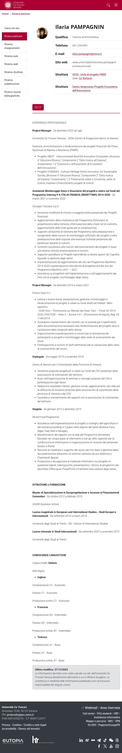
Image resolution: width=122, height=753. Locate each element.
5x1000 (92, 724)
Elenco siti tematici (29, 728)
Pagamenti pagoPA (109, 724)
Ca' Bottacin (85, 78)
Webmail (91, 708)
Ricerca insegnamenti (12, 46)
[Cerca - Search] (108, 5)
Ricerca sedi (11, 64)
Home (5, 13)
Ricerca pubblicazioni (11, 82)
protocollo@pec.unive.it (20, 714)
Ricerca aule (11, 56)
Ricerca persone (21, 13)
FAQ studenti (104, 713)
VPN (117, 721)
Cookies (16, 724)
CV (38, 107)
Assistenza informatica (107, 717)
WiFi (110, 721)
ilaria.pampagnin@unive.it (87, 53)
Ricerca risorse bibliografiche (12, 93)
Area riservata (110, 708)
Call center (89, 713)
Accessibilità (9, 728)
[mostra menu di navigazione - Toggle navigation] (116, 5)
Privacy (6, 724)
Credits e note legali (35, 724)
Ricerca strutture (13, 72)
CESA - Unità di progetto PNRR (89, 74)
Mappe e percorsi (96, 721)
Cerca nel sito (11, 28)
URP (116, 713)
